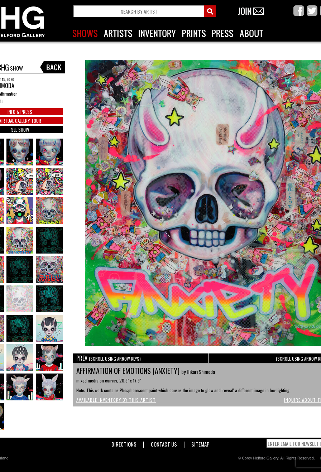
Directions (123, 442)
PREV (108, 358)
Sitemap (200, 442)
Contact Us (164, 442)
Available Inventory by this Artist (116, 400)
